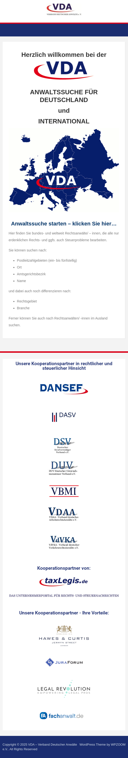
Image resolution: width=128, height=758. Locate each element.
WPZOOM (118, 744)
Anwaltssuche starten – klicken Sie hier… (64, 224)
